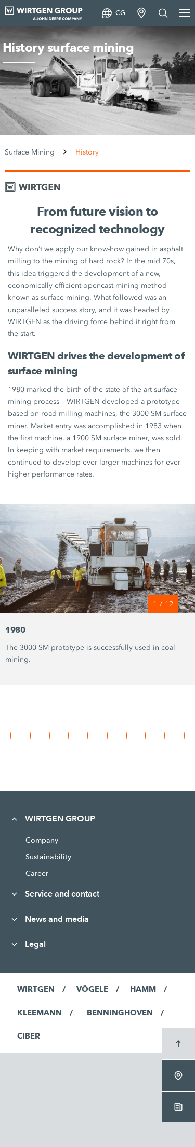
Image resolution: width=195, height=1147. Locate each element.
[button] (10, 735)
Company (41, 840)
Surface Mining (30, 152)
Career (36, 873)
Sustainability (48, 856)
